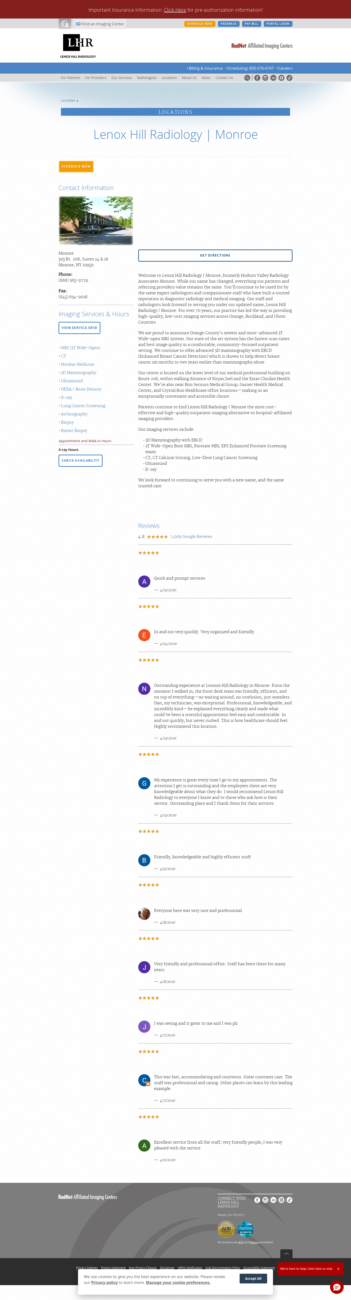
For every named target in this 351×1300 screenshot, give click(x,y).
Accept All (253, 1278)
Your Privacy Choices (143, 1268)
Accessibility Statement (259, 1268)
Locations (68, 100)
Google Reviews (191, 536)
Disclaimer (167, 1268)
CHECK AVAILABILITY (80, 460)
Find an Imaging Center (103, 24)
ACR (241, 1242)
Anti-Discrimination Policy (222, 1268)
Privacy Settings (87, 1268)
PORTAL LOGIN (278, 24)
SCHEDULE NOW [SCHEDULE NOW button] (200, 24)
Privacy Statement (113, 1268)
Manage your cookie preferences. (178, 1282)
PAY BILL (251, 24)
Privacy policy (104, 1282)
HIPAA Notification (190, 1268)
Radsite (254, 1242)
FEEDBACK (229, 24)
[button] (76, 167)
